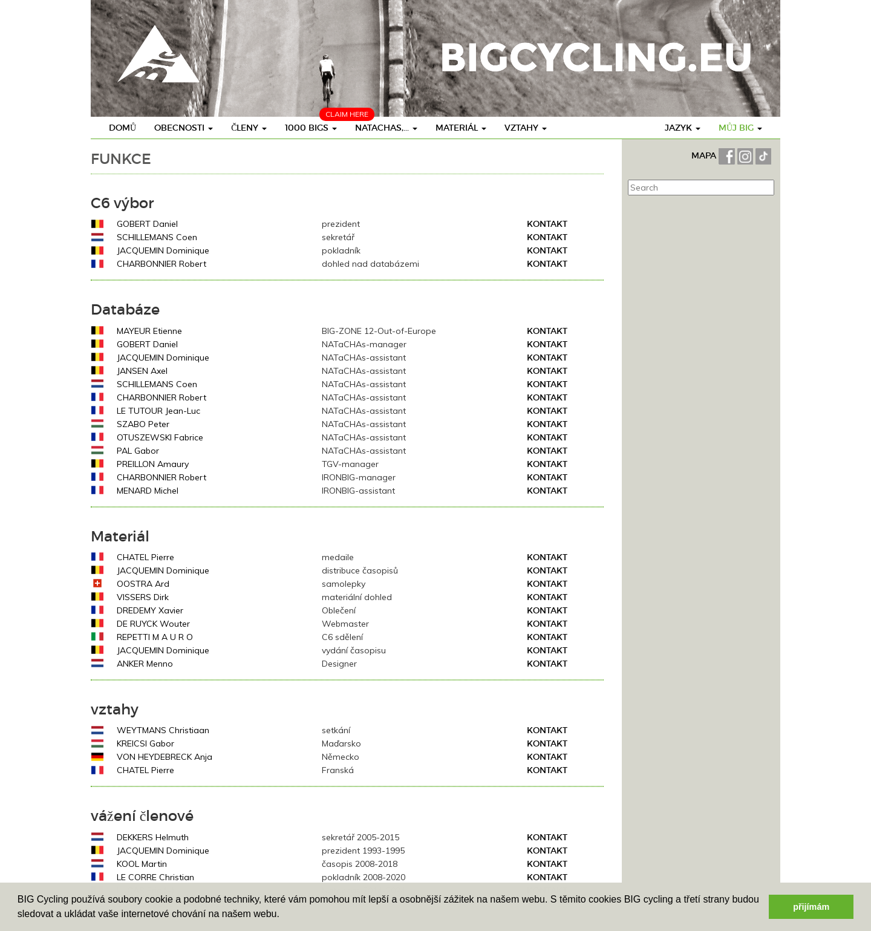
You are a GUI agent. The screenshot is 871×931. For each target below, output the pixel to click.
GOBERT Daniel (147, 223)
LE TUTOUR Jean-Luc (158, 410)
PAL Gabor (138, 450)
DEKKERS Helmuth (153, 837)
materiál (461, 127)
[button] (283, 915)
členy (249, 127)
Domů (122, 127)
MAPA (705, 155)
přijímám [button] (811, 907)
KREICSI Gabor (145, 743)
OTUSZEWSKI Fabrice (160, 437)
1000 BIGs (311, 127)
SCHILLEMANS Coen (157, 237)
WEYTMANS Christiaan (163, 730)
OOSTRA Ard (143, 583)
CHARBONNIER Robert (161, 263)
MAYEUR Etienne (149, 330)
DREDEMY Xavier (150, 610)
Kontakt (547, 223)
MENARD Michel (147, 490)
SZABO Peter (143, 424)
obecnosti (183, 127)
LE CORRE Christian (155, 877)
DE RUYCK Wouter (153, 623)
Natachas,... (386, 127)
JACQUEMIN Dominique (163, 250)
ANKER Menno (145, 663)
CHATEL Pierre (145, 557)
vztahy (525, 127)
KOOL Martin (142, 863)
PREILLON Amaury (153, 464)
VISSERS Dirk (143, 597)
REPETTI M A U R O (155, 637)
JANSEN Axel (142, 370)
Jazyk (682, 127)
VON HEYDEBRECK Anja (164, 756)
